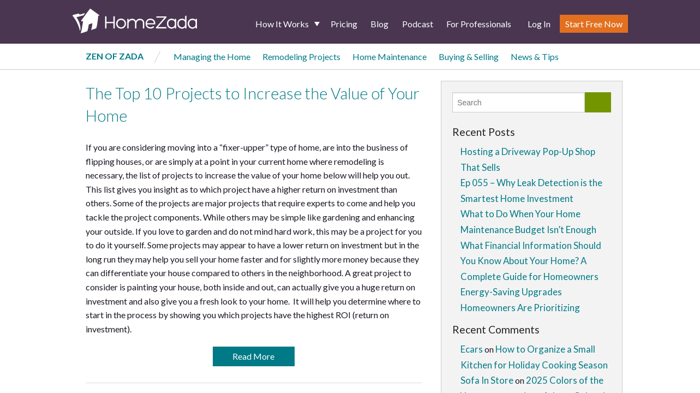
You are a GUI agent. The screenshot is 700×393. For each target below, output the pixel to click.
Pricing (344, 24)
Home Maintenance (389, 56)
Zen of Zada (114, 56)
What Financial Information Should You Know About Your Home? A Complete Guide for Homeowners (530, 261)
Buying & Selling (469, 56)
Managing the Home (211, 56)
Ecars (471, 349)
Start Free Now (594, 24)
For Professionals (478, 24)
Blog (379, 24)
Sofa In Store (486, 380)
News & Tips (535, 56)
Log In (539, 24)
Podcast (417, 24)
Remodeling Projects (301, 56)
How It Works (282, 24)
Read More (253, 356)
